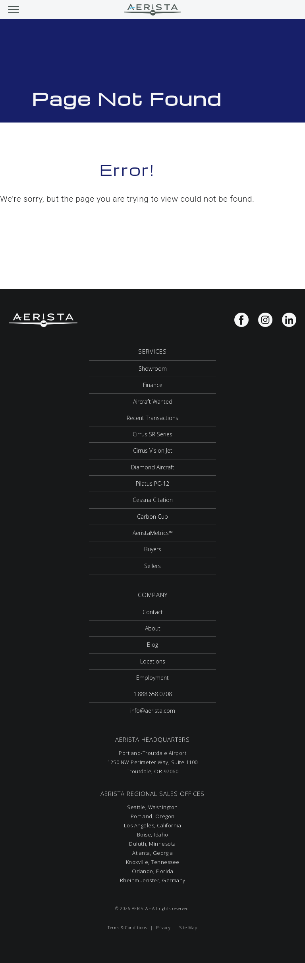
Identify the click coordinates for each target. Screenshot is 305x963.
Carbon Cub (152, 516)
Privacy (163, 927)
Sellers (152, 566)
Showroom (153, 368)
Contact (153, 612)
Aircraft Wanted (152, 401)
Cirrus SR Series (152, 434)
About (152, 628)
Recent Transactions (152, 418)
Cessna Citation (153, 500)
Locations (152, 661)
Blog (152, 644)
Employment (152, 677)
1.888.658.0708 (152, 694)
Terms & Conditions (127, 927)
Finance (152, 385)
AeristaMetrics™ (153, 533)
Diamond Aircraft (152, 467)
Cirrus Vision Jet (152, 450)
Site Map (188, 927)
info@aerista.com (152, 710)
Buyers (152, 549)
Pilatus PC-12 (152, 483)
